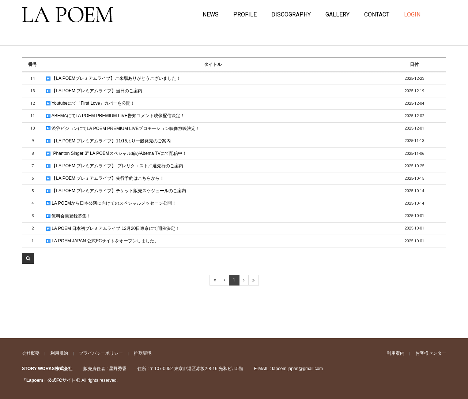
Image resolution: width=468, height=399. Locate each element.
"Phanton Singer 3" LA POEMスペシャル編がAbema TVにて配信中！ (116, 153)
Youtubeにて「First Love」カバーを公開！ (90, 103)
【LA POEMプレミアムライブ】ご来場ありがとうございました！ (113, 78)
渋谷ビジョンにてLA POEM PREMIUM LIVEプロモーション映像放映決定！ (123, 128)
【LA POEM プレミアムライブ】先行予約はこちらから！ (105, 178)
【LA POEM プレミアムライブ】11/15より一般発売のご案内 (108, 140)
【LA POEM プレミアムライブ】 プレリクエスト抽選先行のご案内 (114, 165)
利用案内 (395, 353)
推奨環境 (142, 353)
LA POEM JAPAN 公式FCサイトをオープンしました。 (102, 240)
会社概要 (30, 353)
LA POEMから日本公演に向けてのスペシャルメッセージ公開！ (111, 203)
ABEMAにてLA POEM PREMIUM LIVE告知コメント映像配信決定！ (115, 115)
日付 (414, 64)
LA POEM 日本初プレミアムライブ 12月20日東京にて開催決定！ (113, 228)
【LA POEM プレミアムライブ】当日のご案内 (94, 90)
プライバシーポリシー (101, 353)
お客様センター (430, 353)
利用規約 (59, 353)
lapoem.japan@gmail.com (297, 368)
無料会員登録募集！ (68, 216)
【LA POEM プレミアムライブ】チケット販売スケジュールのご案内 (116, 190)
